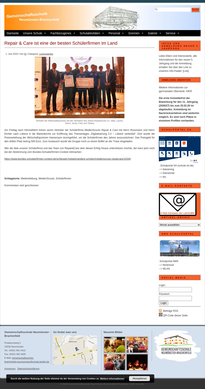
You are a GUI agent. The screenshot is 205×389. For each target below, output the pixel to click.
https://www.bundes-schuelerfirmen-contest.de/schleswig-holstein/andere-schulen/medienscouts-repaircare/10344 (67, 158)
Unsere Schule (34, 33)
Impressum (9, 368)
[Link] (186, 71)
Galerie (155, 33)
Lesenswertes (46, 54)
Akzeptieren (139, 378)
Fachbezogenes (63, 33)
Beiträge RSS (170, 310)
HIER (189, 91)
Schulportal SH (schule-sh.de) (177, 165)
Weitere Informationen (112, 378)
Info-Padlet (175, 71)
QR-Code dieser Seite (173, 315)
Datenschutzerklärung (28, 368)
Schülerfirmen (63, 178)
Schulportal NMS (168, 261)
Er (25, 54)
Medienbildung (29, 178)
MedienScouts (46, 178)
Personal (116, 33)
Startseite (12, 33)
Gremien (136, 33)
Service (173, 33)
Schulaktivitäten (92, 33)
